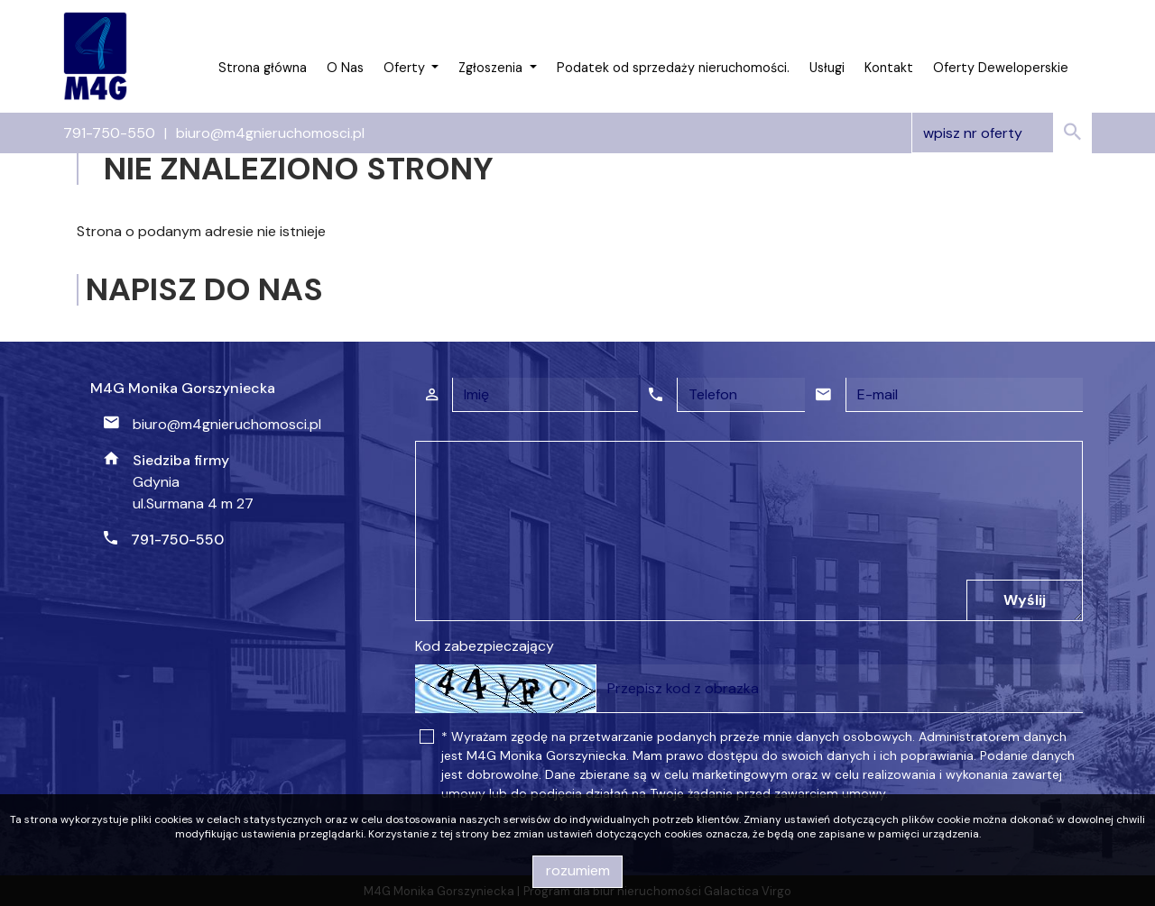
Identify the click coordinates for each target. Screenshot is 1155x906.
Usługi (827, 67)
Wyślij (1024, 599)
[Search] (1001, 133)
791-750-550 (109, 133)
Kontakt (888, 67)
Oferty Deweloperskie (1000, 67)
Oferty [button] (406, 67)
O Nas (345, 67)
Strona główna (262, 67)
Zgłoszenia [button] (492, 67)
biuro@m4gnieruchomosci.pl (270, 133)
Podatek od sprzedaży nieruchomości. (673, 67)
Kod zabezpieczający (484, 645)
